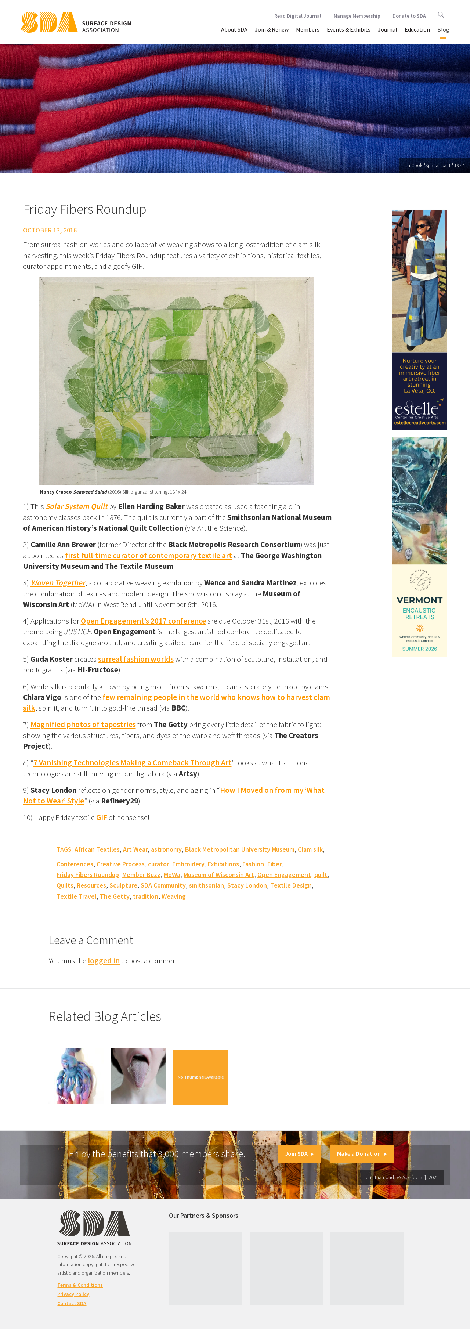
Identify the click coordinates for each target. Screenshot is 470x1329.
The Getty (115, 896)
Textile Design (291, 885)
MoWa (172, 874)
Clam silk (310, 849)
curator (158, 864)
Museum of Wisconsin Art (219, 874)
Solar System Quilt (77, 506)
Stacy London (247, 885)
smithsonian (206, 885)
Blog (443, 29)
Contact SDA (71, 1303)
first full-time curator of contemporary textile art (148, 555)
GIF (101, 817)
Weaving (174, 896)
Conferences (75, 864)
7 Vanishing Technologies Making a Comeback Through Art (132, 763)
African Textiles (97, 849)
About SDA (234, 29)
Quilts (65, 885)
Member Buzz (141, 874)
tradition (145, 896)
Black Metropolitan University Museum (239, 849)
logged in (104, 960)
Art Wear (135, 849)
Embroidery (188, 864)
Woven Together (57, 583)
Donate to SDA (409, 15)
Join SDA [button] (299, 1153)
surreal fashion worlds (136, 659)
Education (417, 29)
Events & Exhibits (348, 29)
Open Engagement (284, 874)
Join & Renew (272, 29)
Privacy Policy (73, 1294)
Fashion (253, 864)
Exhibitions (223, 864)
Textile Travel (77, 896)
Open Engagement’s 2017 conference (143, 621)
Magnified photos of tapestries (83, 724)
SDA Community (163, 885)
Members (307, 29)
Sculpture (123, 885)
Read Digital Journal (297, 15)
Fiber (274, 864)
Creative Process (121, 864)
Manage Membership (356, 15)
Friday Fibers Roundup (88, 874)
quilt (321, 874)
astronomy (166, 849)
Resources (91, 885)
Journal (387, 29)
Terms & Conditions (80, 1285)
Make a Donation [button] (362, 1153)
